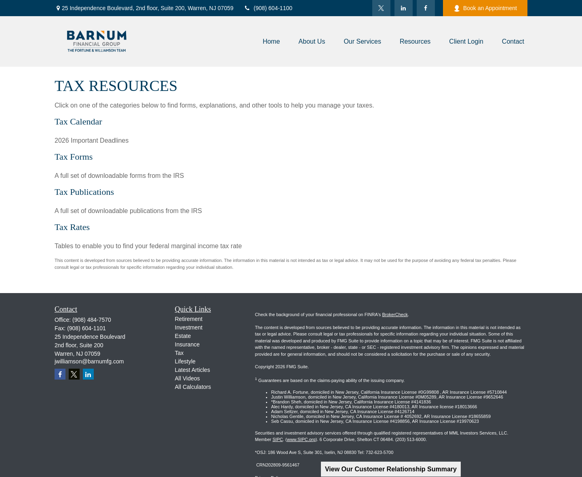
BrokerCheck (395, 314)
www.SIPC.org (301, 439)
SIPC (277, 439)
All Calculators (193, 387)
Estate (183, 336)
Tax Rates (72, 227)
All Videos (187, 378)
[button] (271, 41)
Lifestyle (185, 361)
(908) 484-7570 (91, 320)
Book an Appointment (485, 8)
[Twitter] (381, 8)
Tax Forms (74, 157)
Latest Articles (192, 370)
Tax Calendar (78, 121)
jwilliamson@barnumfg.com (89, 361)
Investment (188, 327)
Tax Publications (84, 192)
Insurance (187, 344)
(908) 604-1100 (268, 8)
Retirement (188, 319)
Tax (179, 353)
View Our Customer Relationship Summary (391, 469)
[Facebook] (426, 8)
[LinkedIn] (403, 8)
